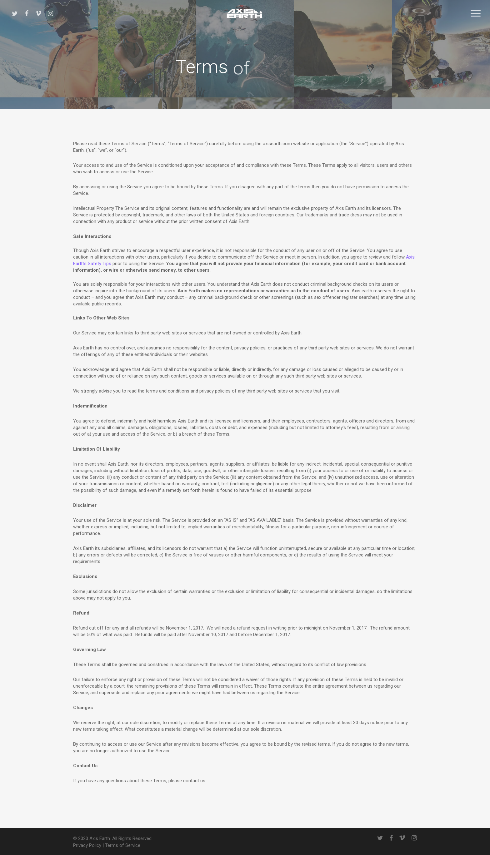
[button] (476, 13)
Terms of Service (122, 845)
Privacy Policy (87, 845)
